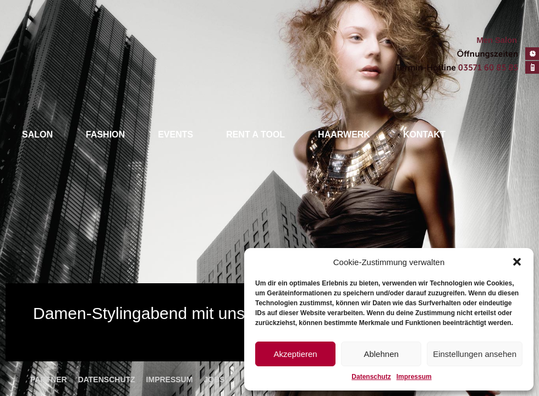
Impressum (414, 377)
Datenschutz (371, 377)
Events (175, 134)
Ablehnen (381, 354)
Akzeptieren (295, 354)
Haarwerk (344, 134)
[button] (517, 261)
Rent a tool (255, 134)
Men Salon (497, 40)
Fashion (105, 134)
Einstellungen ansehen (474, 354)
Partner (48, 379)
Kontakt (424, 134)
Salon (37, 134)
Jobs (214, 379)
